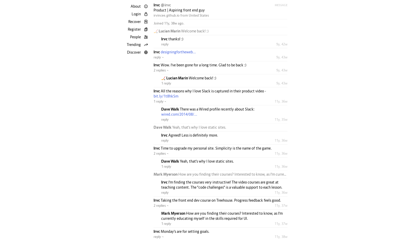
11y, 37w (281, 205)
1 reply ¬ (160, 101)
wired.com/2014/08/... (179, 114)
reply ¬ (159, 57)
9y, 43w (282, 57)
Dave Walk (170, 109)
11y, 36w (281, 101)
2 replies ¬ (161, 70)
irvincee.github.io (167, 15)
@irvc (166, 5)
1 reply (166, 83)
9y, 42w (282, 44)
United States (199, 15)
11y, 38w (281, 237)
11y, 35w (281, 119)
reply (165, 44)
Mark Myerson (166, 174)
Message (281, 5)
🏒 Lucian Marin (167, 31)
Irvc (157, 5)
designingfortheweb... (178, 52)
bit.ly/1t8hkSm (166, 96)
